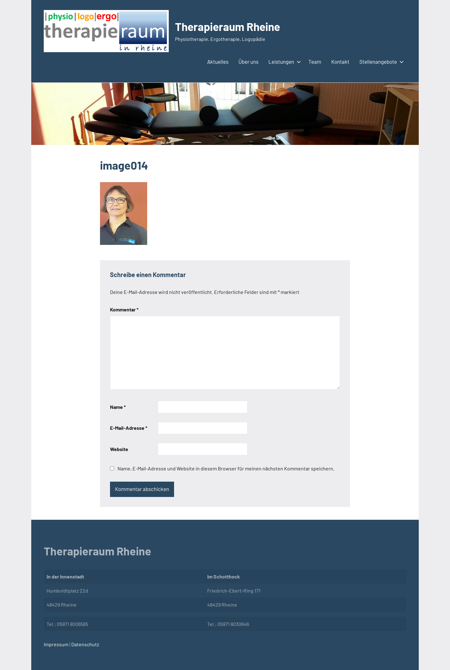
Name (118, 407)
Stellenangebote (380, 61)
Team (314, 61)
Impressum (56, 644)
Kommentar (124, 309)
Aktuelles (217, 61)
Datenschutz (84, 644)
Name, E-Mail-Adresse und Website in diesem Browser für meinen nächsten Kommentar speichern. (226, 468)
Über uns (248, 61)
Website (119, 449)
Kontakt (340, 61)
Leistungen (283, 61)
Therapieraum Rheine (228, 26)
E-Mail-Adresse (128, 428)
